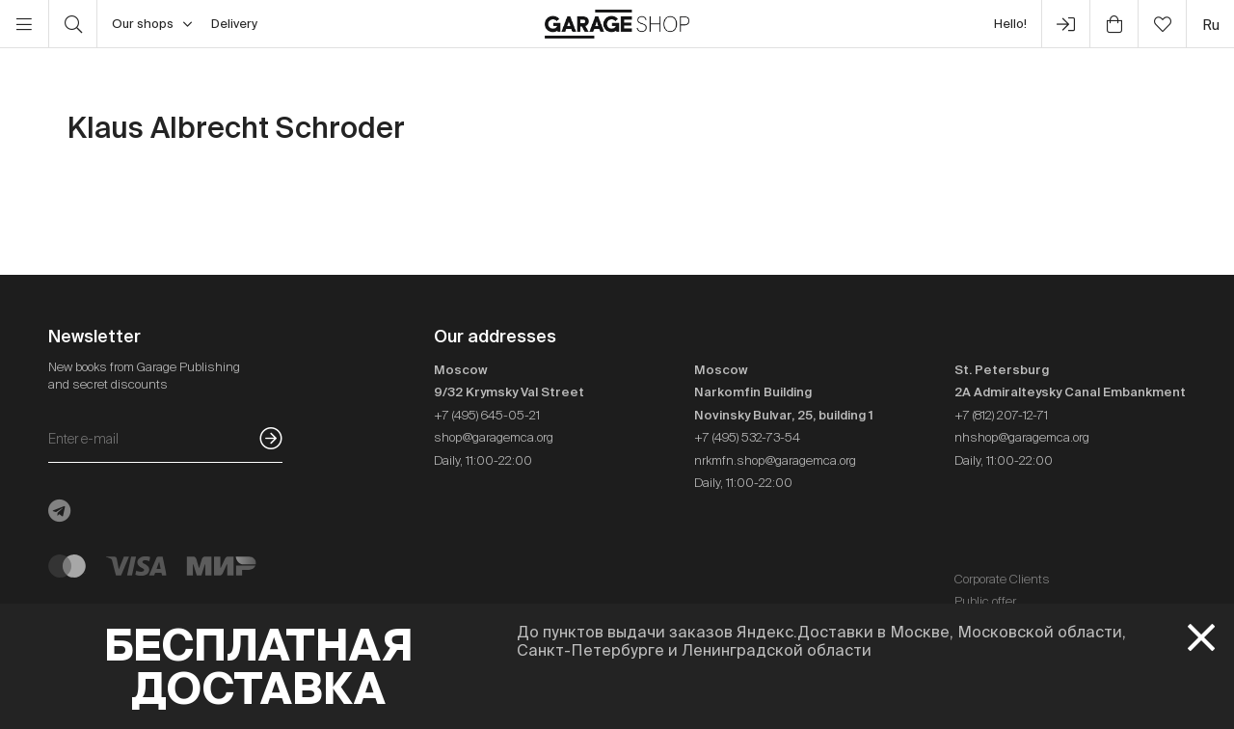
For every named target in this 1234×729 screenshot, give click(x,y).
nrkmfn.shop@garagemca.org (775, 460)
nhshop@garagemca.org (1021, 437)
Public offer (985, 601)
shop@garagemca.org (493, 437)
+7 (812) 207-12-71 (1001, 415)
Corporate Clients (1002, 579)
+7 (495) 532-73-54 (747, 437)
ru (1211, 24)
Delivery (234, 23)
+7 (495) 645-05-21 (487, 415)
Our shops (152, 24)
